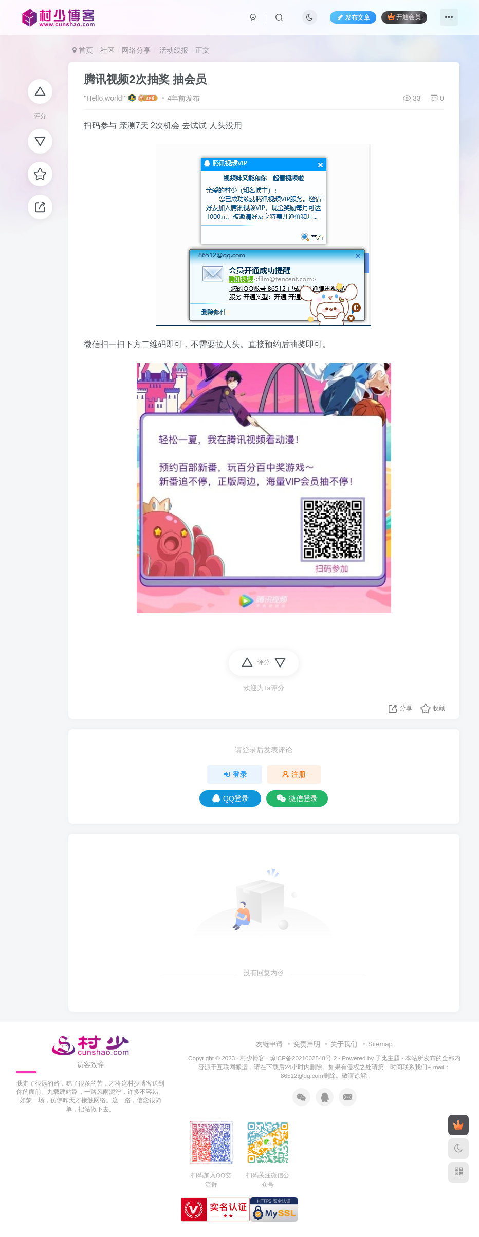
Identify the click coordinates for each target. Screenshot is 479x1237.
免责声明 (306, 1044)
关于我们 (343, 1044)
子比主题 (387, 1058)
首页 (82, 50)
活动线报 (173, 50)
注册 (294, 774)
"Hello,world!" (105, 98)
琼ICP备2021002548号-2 (303, 1058)
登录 (235, 774)
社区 (107, 50)
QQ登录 (230, 798)
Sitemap (380, 1044)
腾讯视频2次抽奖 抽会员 (145, 79)
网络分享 (136, 50)
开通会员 (404, 17)
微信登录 (297, 798)
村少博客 (252, 1058)
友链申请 (269, 1044)
